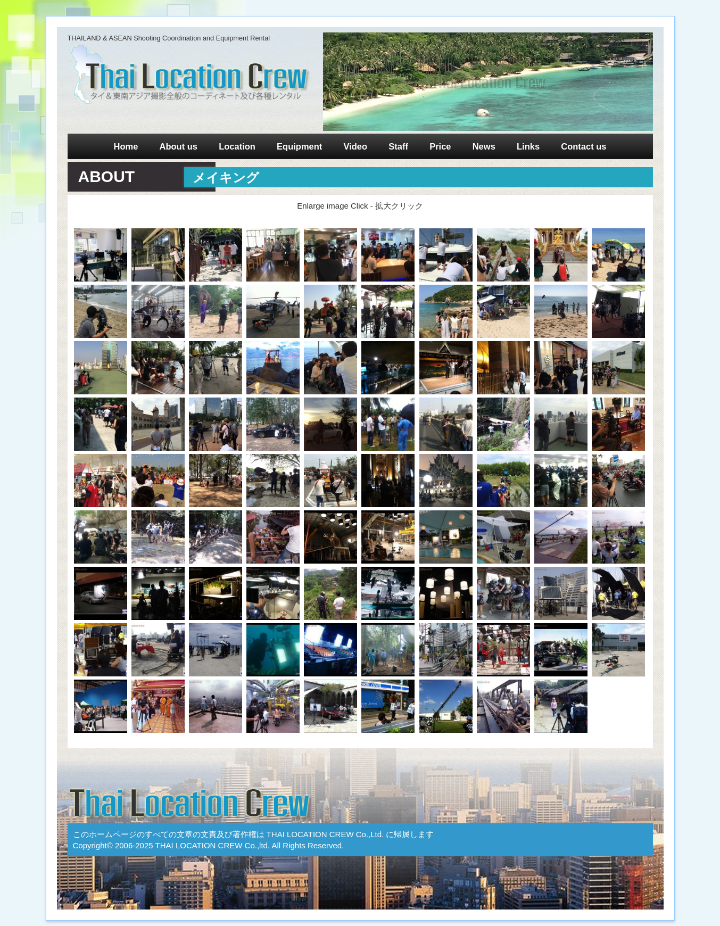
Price (440, 146)
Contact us (583, 146)
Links (528, 146)
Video (356, 146)
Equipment (299, 146)
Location (237, 146)
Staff (398, 146)
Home (125, 146)
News (484, 146)
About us (178, 146)
